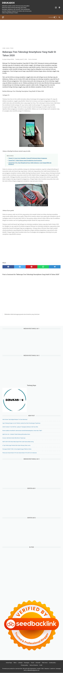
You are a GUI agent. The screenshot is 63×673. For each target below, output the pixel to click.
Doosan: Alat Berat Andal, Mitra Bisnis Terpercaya (13, 437)
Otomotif (38, 662)
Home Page (9, 662)
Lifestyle (20, 662)
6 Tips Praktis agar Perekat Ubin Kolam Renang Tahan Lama (16, 445)
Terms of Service (34, 665)
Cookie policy (52, 662)
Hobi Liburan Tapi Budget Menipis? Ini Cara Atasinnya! (14, 419)
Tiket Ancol (44, 662)
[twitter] (20, 265)
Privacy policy (24, 665)
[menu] (4, 16)
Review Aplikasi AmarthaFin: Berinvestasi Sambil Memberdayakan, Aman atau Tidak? (22, 430)
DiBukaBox (8, 2)
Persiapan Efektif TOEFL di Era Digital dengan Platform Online (16, 449)
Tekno (14, 662)
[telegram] (55, 265)
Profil (40, 665)
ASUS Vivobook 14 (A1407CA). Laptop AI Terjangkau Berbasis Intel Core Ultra (20, 426)
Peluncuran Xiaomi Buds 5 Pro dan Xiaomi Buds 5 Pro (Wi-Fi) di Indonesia (19, 452)
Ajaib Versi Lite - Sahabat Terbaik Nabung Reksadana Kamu (16, 434)
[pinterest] (31, 265)
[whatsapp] (43, 265)
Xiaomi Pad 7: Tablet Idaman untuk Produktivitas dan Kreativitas (25, 159)
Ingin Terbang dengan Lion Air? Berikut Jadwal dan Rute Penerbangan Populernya (21, 423)
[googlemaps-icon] (59, 7)
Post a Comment (32, 58)
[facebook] (8, 265)
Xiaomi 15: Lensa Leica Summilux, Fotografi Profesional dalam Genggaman (27, 157)
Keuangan (26, 662)
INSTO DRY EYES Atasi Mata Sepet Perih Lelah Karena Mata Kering (18, 441)
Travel (32, 662)
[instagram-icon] (55, 7)
